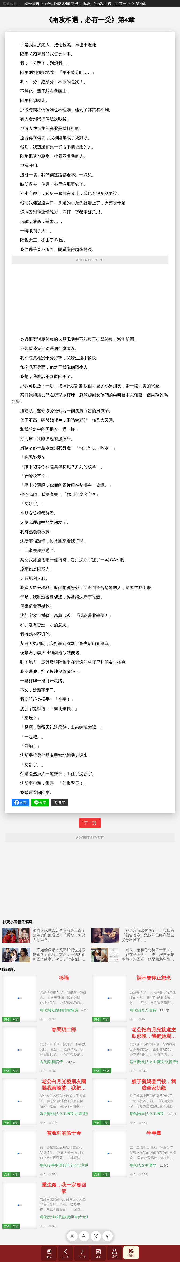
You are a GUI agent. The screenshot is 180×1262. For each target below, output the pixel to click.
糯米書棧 (31, 3)
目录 (98, 1253)
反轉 (57, 3)
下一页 (90, 823)
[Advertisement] (90, 300)
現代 (49, 3)
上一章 (65, 1253)
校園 (66, 3)
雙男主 (76, 3)
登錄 (114, 1253)
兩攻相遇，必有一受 (113, 3)
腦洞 (87, 3)
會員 (131, 1253)
